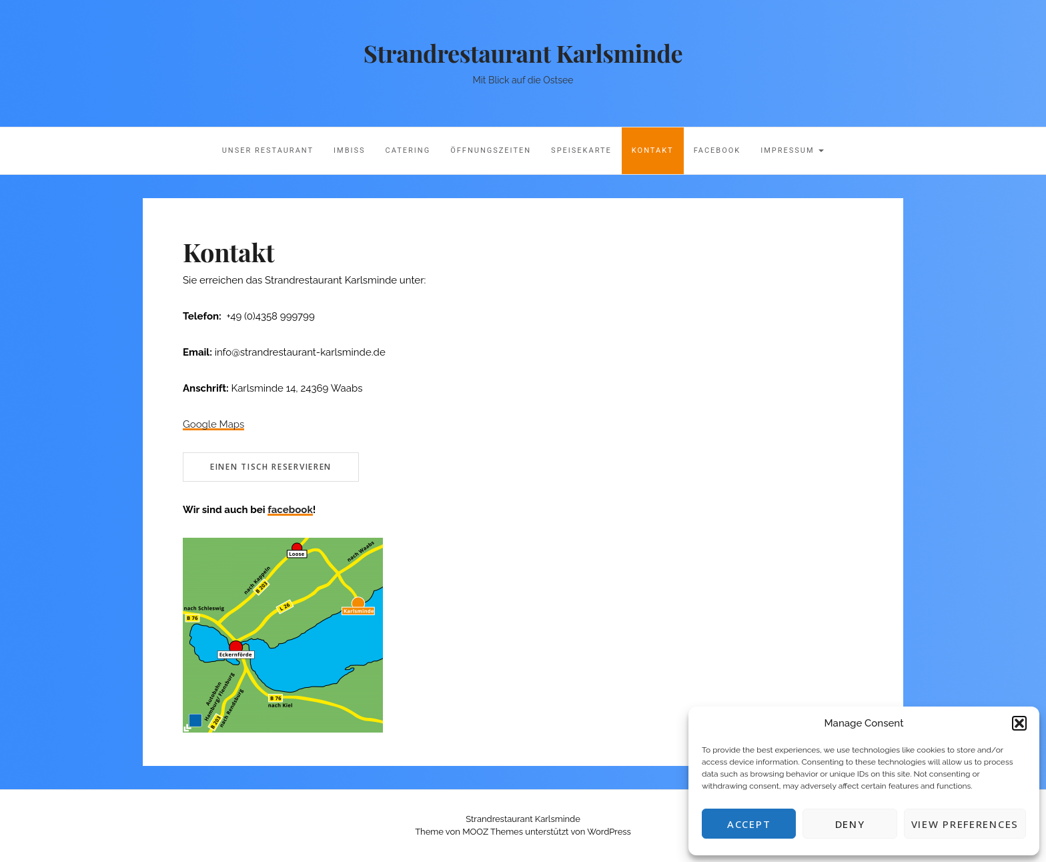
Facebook (717, 150)
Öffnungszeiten (490, 150)
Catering (408, 150)
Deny (850, 824)
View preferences (965, 824)
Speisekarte (581, 150)
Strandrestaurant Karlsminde (523, 53)
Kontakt (653, 150)
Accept (748, 824)
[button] (1019, 723)
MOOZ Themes (492, 832)
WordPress (609, 832)
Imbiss (350, 150)
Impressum (792, 150)
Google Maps (213, 424)
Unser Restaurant (268, 150)
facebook (290, 510)
